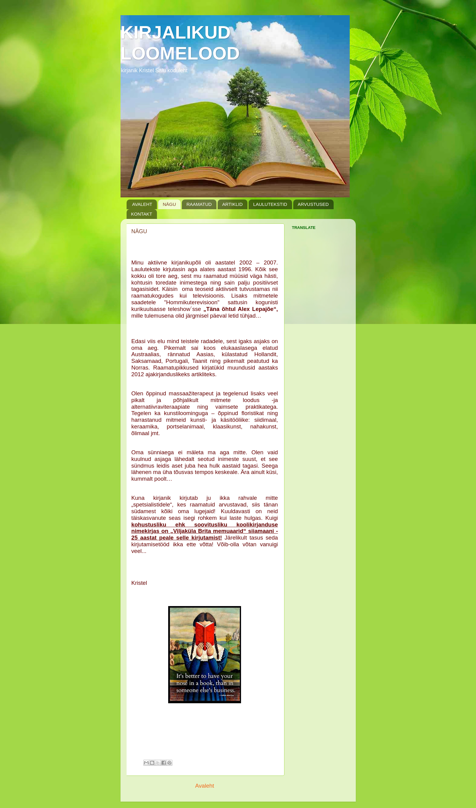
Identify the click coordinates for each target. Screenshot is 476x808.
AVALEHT (142, 204)
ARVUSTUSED (313, 204)
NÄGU (169, 204)
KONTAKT (141, 213)
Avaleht (204, 785)
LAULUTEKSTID (270, 204)
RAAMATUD (199, 204)
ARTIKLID (232, 204)
